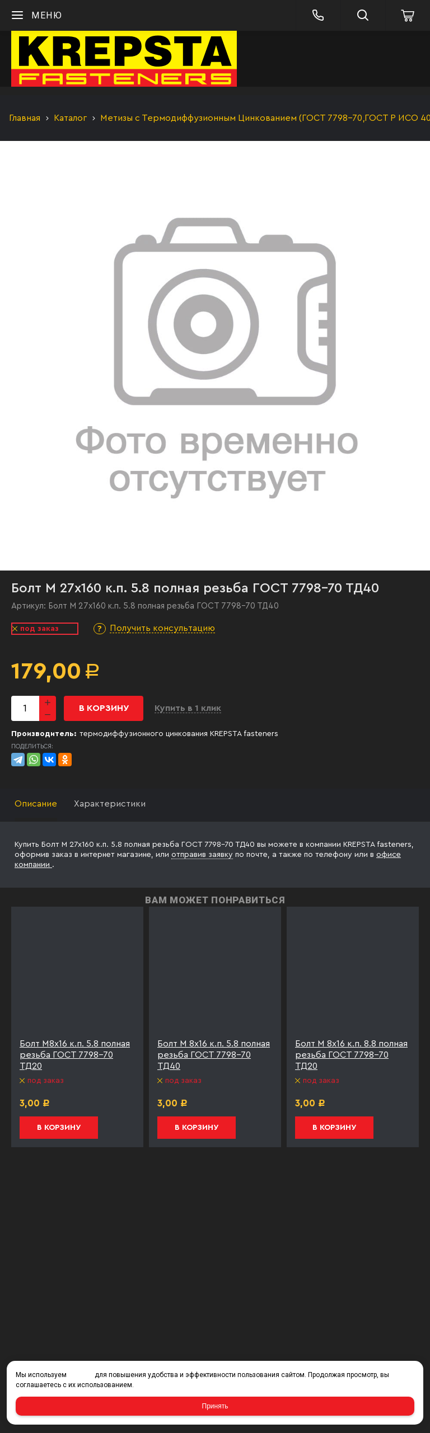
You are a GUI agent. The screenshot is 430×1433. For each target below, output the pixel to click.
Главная (24, 118)
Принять (215, 1406)
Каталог (70, 118)
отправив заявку (202, 855)
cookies (80, 1375)
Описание (36, 803)
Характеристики (110, 803)
